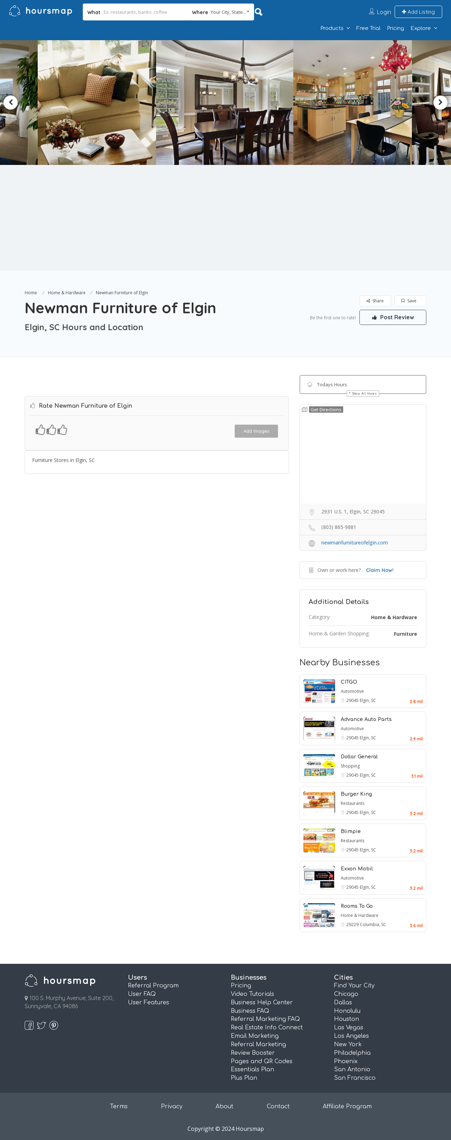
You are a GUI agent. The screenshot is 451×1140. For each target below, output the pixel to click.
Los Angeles (351, 1036)
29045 (353, 700)
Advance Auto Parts (366, 719)
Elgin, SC (368, 700)
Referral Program (153, 985)
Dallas (343, 1002)
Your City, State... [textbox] (228, 12)
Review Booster (253, 1053)
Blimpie (351, 831)
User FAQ (142, 994)
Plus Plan (244, 1078)
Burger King (356, 794)
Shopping (350, 766)
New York (348, 1044)
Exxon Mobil (357, 868)
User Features (148, 1002)
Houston (346, 1019)
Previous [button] (10, 102)
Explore (420, 28)
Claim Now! (380, 570)
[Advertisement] (225, 217)
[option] (100, 102)
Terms (119, 1106)
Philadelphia (352, 1053)
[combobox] (221, 12)
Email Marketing (255, 1036)
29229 (353, 925)
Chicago (346, 994)
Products (332, 28)
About (224, 1106)
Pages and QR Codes (261, 1061)
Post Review (393, 317)
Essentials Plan (252, 1069)
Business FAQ (250, 1011)
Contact (278, 1106)
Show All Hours (364, 393)
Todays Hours (332, 384)
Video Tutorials (252, 994)
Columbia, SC (373, 925)
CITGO (349, 682)
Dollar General (359, 756)
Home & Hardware (67, 293)
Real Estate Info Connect (267, 1027)
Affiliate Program (347, 1106)
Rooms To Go (357, 906)
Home (31, 293)
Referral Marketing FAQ (265, 1019)
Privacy (172, 1106)
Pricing (395, 28)
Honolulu (347, 1011)
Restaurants (352, 803)
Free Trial (368, 28)
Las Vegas (348, 1027)
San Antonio (352, 1069)
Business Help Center (262, 1002)
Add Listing (418, 11)
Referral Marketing (258, 1044)
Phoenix (346, 1061)
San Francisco (355, 1078)
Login (384, 12)
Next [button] (440, 102)
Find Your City (354, 985)
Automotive (352, 691)
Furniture (405, 633)
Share (375, 301)
